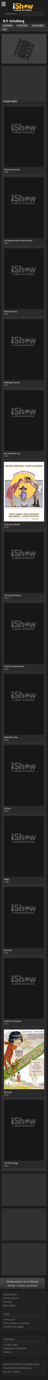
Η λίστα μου (9, 1319)
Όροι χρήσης (9, 1305)
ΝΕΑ (4, 29)
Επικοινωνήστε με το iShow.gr (22, 1281)
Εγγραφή (7, 1301)
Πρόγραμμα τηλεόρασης (15, 1348)
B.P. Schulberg (13, 21)
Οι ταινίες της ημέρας (13, 1326)
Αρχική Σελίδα (10, 1294)
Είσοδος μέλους (11, 1298)
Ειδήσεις (7, 1351)
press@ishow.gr (23, 1367)
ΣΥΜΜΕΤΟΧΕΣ (22, 25)
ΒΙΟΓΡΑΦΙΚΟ (7, 25)
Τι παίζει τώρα (10, 1344)
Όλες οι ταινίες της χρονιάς (16, 1323)
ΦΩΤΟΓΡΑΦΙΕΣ (38, 25)
